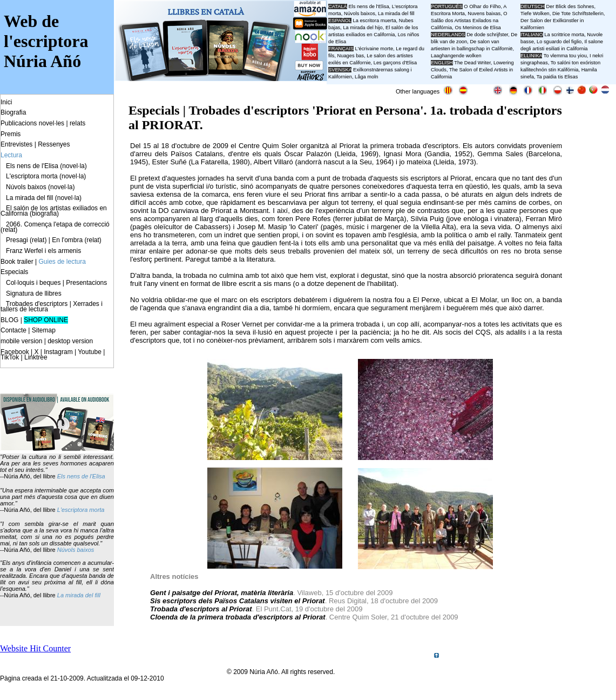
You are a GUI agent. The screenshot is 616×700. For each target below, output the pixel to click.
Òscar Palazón (308, 154)
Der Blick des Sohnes (570, 6)
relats (77, 123)
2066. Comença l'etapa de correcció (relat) (55, 227)
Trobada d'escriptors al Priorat (201, 609)
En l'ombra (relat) (76, 240)
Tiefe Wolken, (535, 13)
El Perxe (426, 300)
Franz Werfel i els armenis (43, 251)
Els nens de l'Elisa (81, 476)
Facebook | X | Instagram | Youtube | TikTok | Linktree (53, 354)
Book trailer (17, 261)
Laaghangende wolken (456, 55)
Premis (11, 134)
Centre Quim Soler (268, 146)
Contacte (13, 330)
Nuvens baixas (484, 13)
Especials (14, 272)
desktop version (70, 341)
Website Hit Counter (35, 648)
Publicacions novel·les (32, 123)
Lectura (11, 155)
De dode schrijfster (487, 34)
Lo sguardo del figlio (559, 41)
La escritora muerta (374, 20)
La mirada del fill (78, 595)
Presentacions (86, 282)
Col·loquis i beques (33, 282)
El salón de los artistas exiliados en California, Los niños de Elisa (373, 34)
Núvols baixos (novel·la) (40, 187)
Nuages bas (350, 55)
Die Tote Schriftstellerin (578, 13)
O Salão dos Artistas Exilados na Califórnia (469, 20)
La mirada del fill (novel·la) (44, 198)
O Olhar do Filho (482, 6)
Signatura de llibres (34, 293)
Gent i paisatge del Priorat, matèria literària (221, 593)
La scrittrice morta (564, 34)
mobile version (21, 341)
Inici (6, 102)
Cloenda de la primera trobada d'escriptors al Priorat (238, 617)
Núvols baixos (75, 549)
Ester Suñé (169, 162)
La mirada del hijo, (364, 27)
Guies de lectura (62, 261)
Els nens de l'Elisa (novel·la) (46, 166)
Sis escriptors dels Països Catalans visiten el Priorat (237, 601)
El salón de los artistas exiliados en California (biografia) (54, 210)
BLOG (9, 320)
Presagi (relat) (26, 240)
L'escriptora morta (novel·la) (46, 176)
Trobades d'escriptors (37, 304)
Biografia (13, 112)
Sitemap (44, 330)
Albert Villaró (273, 162)
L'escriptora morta (81, 509)
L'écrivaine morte (374, 48)
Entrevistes (16, 144)
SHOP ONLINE (46, 320)
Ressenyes (54, 144)
